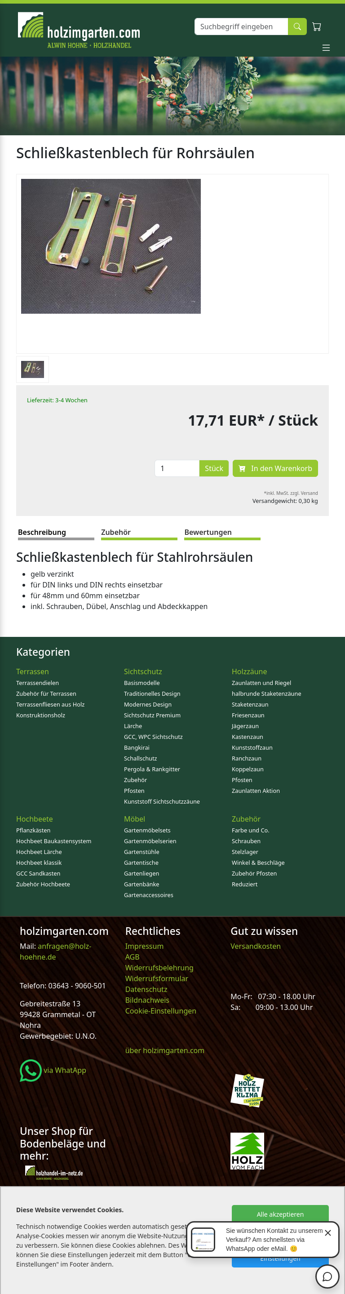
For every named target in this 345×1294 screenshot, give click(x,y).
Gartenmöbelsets (147, 830)
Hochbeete (34, 819)
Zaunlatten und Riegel (261, 683)
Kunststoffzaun (252, 747)
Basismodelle (142, 683)
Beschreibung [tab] (42, 532)
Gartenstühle (141, 852)
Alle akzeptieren (280, 1214)
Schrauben (246, 841)
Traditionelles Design (152, 693)
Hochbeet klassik (39, 862)
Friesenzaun (248, 715)
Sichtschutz (143, 671)
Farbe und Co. (251, 830)
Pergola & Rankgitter (152, 769)
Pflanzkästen (33, 830)
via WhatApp (53, 1070)
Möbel (134, 819)
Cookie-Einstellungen (160, 1011)
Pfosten (134, 791)
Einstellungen (280, 1258)
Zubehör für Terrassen (46, 693)
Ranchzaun (246, 758)
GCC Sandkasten (38, 873)
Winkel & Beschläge (258, 862)
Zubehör (135, 780)
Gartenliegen (141, 873)
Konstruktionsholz (40, 715)
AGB (132, 957)
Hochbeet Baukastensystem (53, 841)
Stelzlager (245, 852)
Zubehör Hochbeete (43, 884)
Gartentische (141, 862)
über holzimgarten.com (165, 1050)
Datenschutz (146, 989)
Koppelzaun (248, 769)
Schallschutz (140, 758)
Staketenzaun (250, 704)
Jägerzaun (245, 726)
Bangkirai (137, 747)
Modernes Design (148, 704)
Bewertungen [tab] (208, 532)
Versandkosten (255, 946)
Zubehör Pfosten (254, 873)
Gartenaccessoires (148, 895)
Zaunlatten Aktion (256, 791)
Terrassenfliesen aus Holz (50, 704)
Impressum (144, 946)
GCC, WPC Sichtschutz (153, 737)
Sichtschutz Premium (152, 715)
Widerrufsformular (157, 978)
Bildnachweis (148, 1000)
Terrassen (32, 671)
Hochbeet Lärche (39, 852)
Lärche (133, 726)
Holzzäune (249, 671)
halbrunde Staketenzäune (266, 693)
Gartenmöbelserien (150, 841)
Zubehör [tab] (116, 532)
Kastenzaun (247, 737)
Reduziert (244, 884)
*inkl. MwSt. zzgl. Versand (291, 493)
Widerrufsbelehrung (159, 968)
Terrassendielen (37, 683)
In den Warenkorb (275, 468)
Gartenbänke (141, 884)
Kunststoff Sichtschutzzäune (162, 801)
